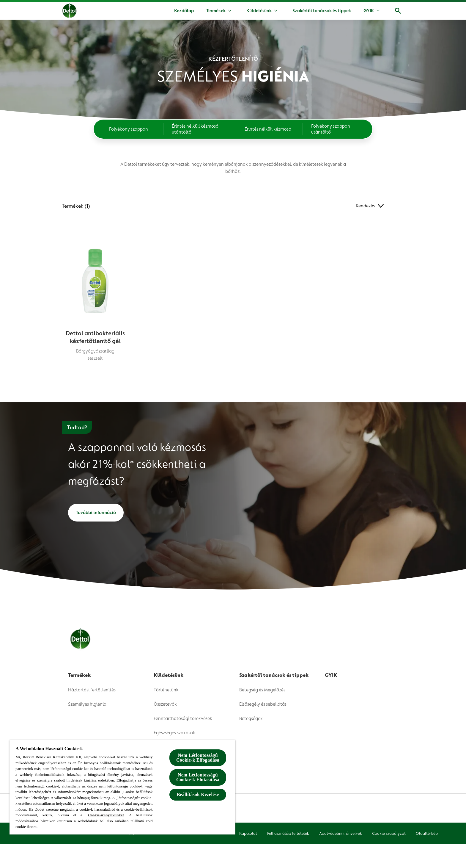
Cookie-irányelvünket (106, 815)
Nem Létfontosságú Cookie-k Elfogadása (197, 757)
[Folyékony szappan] (128, 129)
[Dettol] (69, 11)
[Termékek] (216, 10)
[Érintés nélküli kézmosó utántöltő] (198, 129)
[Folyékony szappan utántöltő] (338, 129)
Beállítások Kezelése (198, 794)
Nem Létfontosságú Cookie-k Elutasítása (197, 777)
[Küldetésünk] (259, 10)
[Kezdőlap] (184, 10)
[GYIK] (368, 10)
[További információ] (96, 513)
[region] (122, 787)
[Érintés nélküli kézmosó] (268, 129)
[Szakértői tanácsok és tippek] (321, 10)
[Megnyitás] (398, 10)
